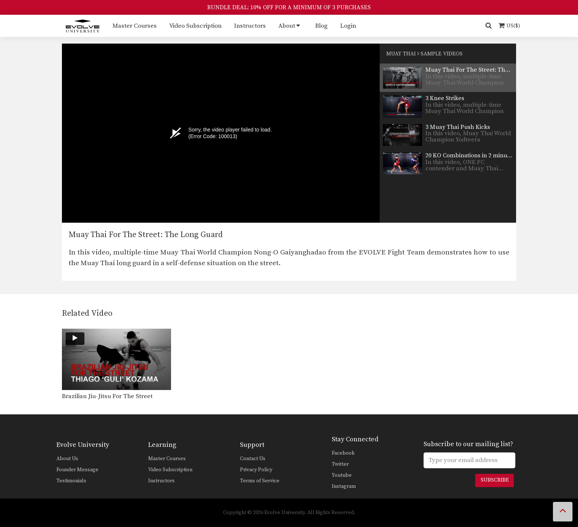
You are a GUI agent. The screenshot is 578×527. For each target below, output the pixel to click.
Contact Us (252, 458)
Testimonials (71, 481)
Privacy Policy (256, 469)
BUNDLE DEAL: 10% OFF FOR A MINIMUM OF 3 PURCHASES (289, 7)
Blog (321, 26)
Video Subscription (195, 26)
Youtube (342, 475)
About (286, 26)
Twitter (340, 464)
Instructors (250, 26)
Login (348, 26)
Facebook (343, 453)
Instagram (344, 486)
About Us (67, 458)
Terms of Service (259, 481)
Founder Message (77, 469)
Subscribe (495, 480)
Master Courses (134, 26)
